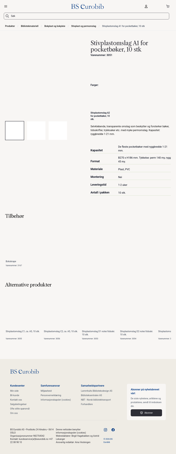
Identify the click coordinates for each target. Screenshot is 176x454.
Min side (14, 391)
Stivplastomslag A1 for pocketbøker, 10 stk (123, 26)
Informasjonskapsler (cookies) (56, 399)
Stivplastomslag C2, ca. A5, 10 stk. (61, 331)
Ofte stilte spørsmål (20, 408)
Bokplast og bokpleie (54, 26)
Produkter (10, 26)
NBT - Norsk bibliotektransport (96, 399)
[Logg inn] (151, 6)
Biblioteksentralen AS (91, 395)
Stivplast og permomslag (83, 26)
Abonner (146, 412)
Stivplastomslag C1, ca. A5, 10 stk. (23, 331)
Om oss (14, 413)
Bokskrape (11, 261)
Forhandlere (87, 404)
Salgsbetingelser (18, 404)
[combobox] (88, 16)
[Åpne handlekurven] (168, 6)
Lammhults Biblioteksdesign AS (96, 391)
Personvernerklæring (51, 395)
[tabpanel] (45, 78)
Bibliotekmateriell (29, 26)
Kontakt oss (16, 399)
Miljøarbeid (46, 391)
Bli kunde (14, 395)
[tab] (15, 131)
